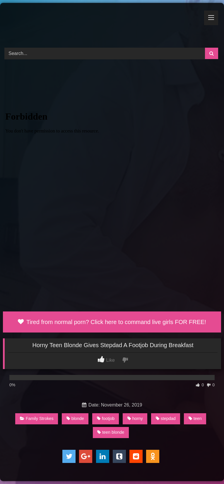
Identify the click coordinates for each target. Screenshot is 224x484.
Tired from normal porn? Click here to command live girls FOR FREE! (112, 322)
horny (135, 418)
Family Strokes (37, 418)
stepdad (166, 418)
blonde (75, 418)
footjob (105, 418)
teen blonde (110, 432)
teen (195, 418)
